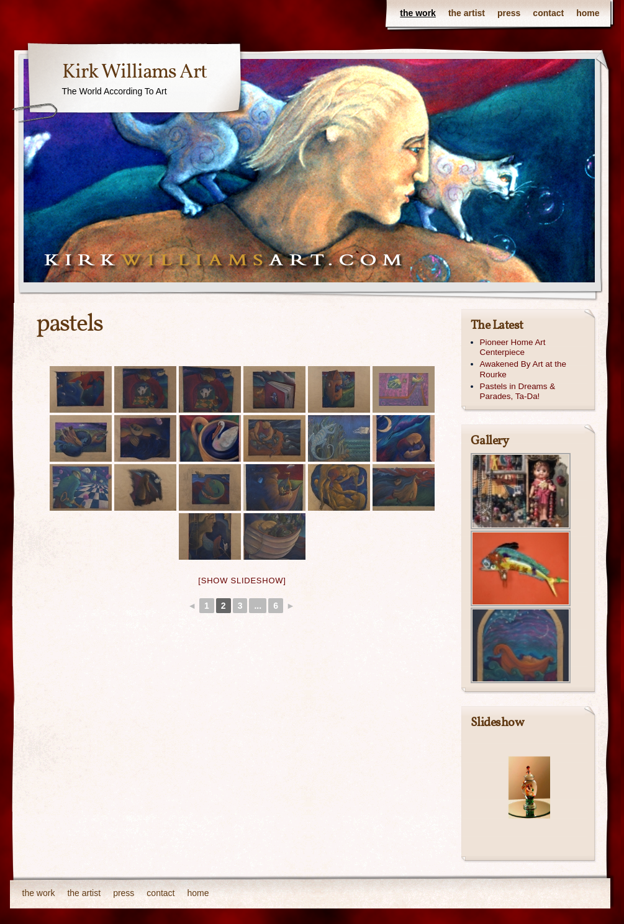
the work (418, 13)
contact (548, 13)
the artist (466, 13)
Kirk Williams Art (134, 72)
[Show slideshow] (242, 580)
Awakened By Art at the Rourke (523, 369)
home (587, 13)
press (508, 13)
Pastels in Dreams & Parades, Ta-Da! (518, 391)
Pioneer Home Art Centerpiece (513, 347)
